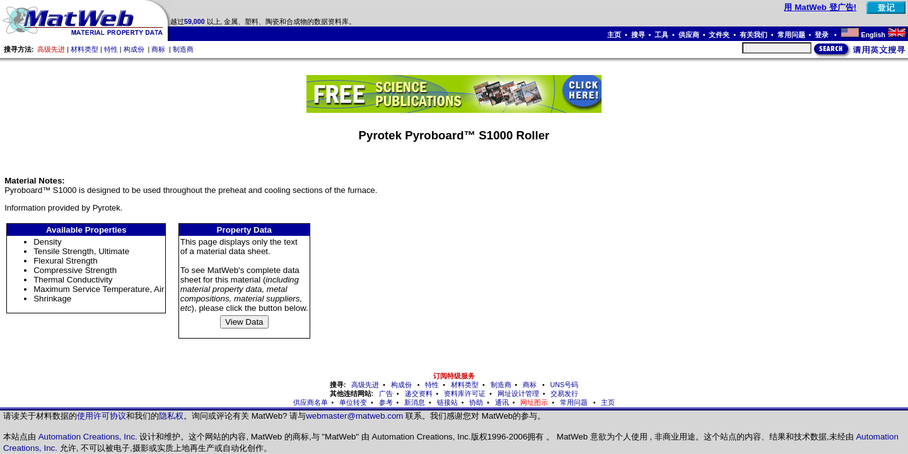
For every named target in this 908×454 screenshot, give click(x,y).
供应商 (688, 34)
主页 (614, 34)
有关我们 (753, 34)
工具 (661, 34)
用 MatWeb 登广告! (820, 7)
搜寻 (638, 34)
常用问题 (791, 34)
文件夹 (719, 34)
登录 (822, 34)
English (873, 34)
